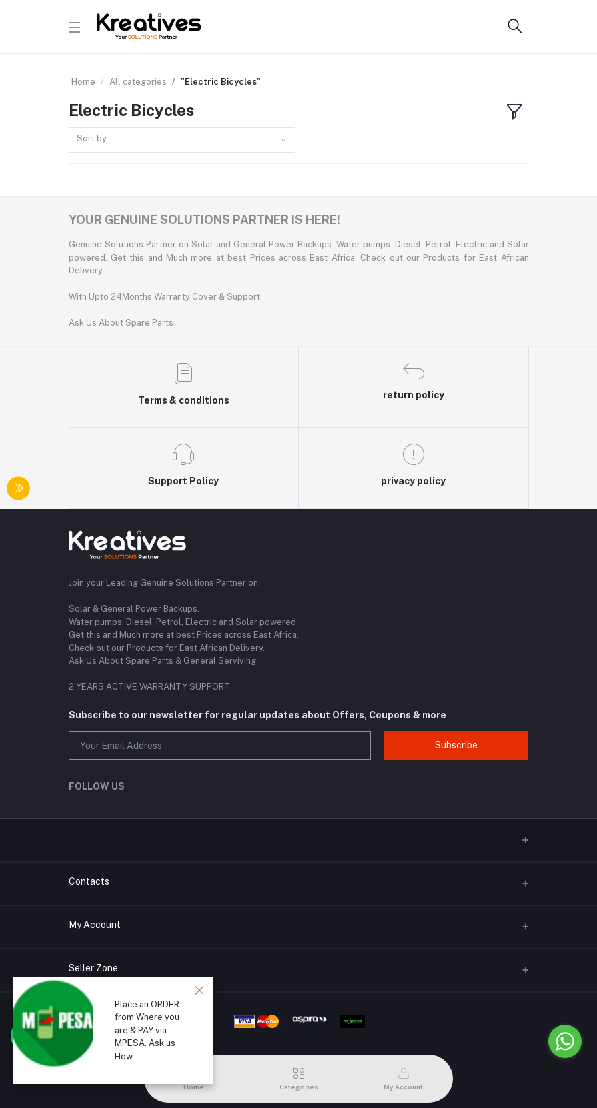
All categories (138, 82)
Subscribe (456, 745)
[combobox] (182, 140)
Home (83, 82)
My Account (95, 924)
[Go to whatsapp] (565, 1041)
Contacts (89, 881)
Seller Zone (93, 968)
